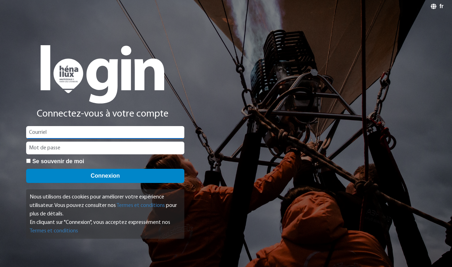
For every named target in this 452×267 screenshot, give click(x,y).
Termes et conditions (141, 205)
